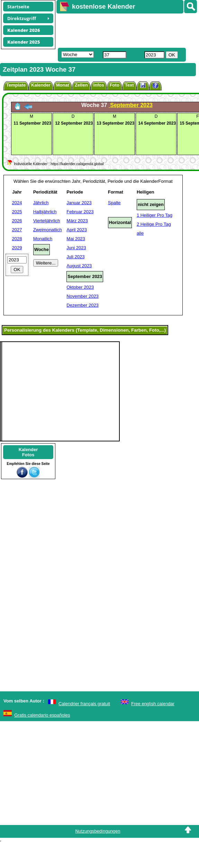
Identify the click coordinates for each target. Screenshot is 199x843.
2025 (17, 211)
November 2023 (82, 296)
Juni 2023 (76, 247)
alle (140, 233)
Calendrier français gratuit (84, 703)
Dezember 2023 (82, 305)
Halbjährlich (45, 211)
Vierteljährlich (46, 220)
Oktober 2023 (80, 287)
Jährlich (41, 202)
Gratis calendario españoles (42, 715)
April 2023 (76, 229)
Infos (98, 85)
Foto (114, 85)
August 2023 (79, 265)
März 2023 (77, 220)
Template (16, 85)
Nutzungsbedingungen (97, 831)
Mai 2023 (75, 238)
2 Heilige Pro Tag (154, 224)
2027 (17, 229)
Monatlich (43, 238)
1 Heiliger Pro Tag (154, 215)
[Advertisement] (124, 29)
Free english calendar (152, 703)
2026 (17, 220)
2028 (17, 238)
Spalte (114, 202)
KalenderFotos (28, 452)
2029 (17, 247)
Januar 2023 (78, 202)
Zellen (81, 85)
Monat (62, 85)
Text (129, 85)
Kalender (41, 85)
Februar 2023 (79, 211)
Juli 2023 (75, 256)
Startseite (18, 6)
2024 (17, 202)
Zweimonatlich (47, 229)
